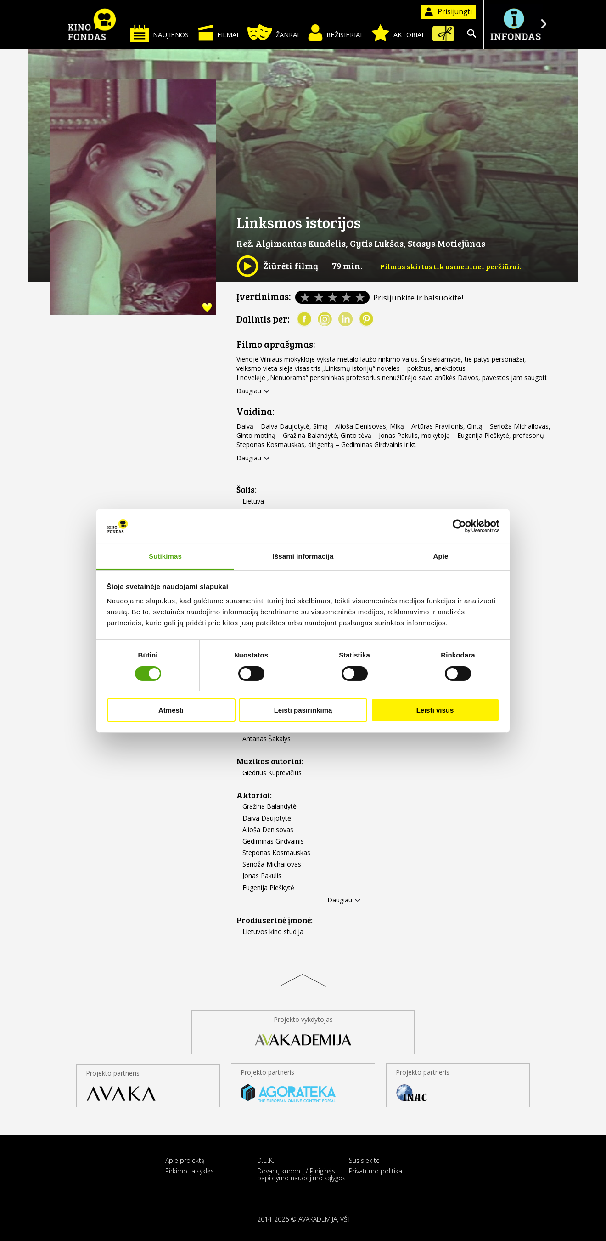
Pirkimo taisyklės (189, 1171)
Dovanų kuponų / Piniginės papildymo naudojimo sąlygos (301, 1174)
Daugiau (248, 391)
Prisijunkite (394, 297)
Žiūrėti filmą (277, 266)
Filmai (218, 32)
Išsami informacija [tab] (303, 556)
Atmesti (171, 710)
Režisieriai (335, 32)
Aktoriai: (254, 795)
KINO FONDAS (92, 24)
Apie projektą (184, 1160)
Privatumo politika (375, 1171)
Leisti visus (435, 710)
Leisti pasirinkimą (303, 710)
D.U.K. (265, 1160)
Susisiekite (364, 1160)
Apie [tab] (441, 556)
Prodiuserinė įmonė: (274, 920)
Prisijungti (448, 12)
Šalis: (246, 489)
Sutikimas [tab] (165, 556)
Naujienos (159, 33)
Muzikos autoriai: (269, 761)
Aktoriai (397, 33)
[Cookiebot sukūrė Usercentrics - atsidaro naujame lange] (459, 526)
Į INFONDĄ (515, 24)
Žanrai (273, 32)
